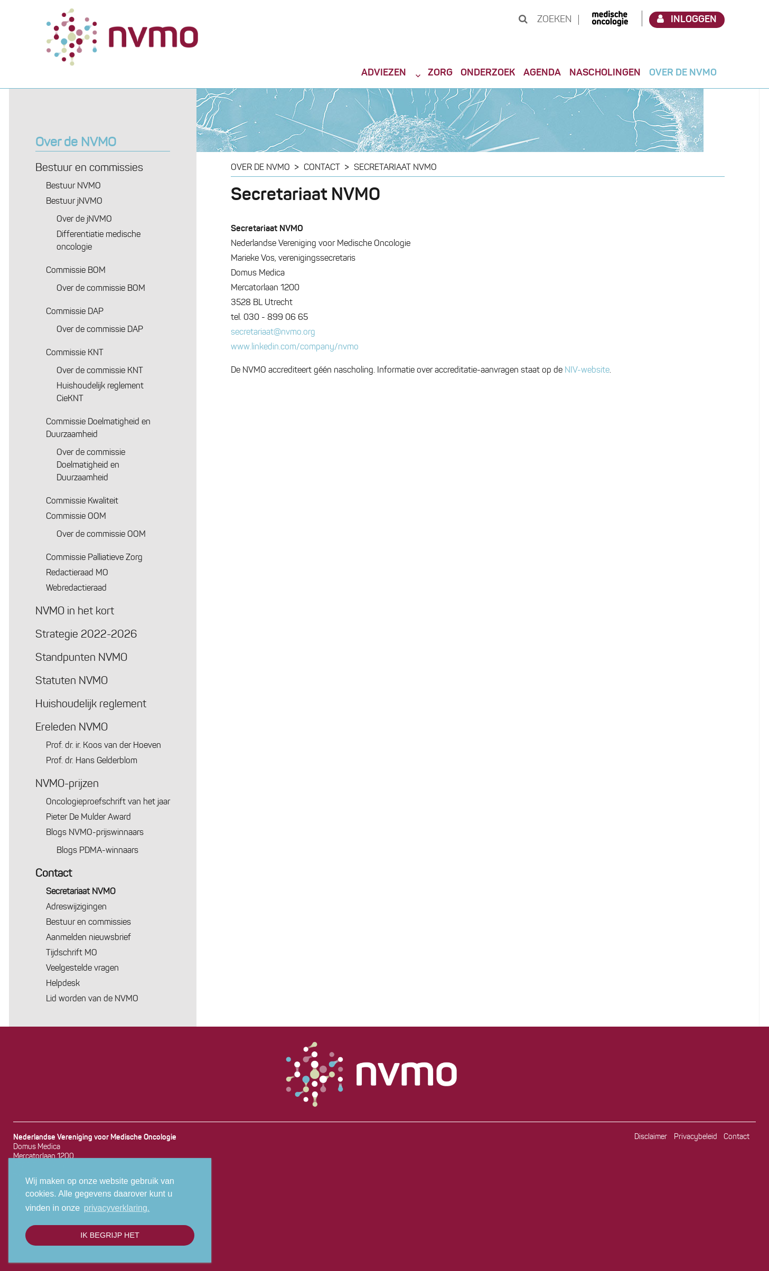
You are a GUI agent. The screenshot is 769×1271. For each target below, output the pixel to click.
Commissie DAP (75, 312)
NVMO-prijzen (67, 784)
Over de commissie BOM (101, 288)
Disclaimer (650, 1137)
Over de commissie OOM (101, 534)
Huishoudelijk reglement (90, 704)
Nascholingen (605, 73)
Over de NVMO (683, 73)
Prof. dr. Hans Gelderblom (91, 761)
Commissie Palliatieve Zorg (94, 558)
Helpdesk (63, 984)
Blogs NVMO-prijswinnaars (95, 833)
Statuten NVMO (71, 681)
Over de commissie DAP (100, 330)
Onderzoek (488, 73)
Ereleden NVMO (71, 728)
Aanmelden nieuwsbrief (88, 938)
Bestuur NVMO (73, 186)
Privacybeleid (695, 1137)
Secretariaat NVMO (81, 892)
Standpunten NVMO (81, 658)
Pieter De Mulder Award (88, 817)
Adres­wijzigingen (76, 907)
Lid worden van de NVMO (92, 999)
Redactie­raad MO (77, 573)
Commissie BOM (76, 271)
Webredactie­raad (76, 588)
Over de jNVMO (84, 219)
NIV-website (587, 370)
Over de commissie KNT (100, 371)
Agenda (542, 73)
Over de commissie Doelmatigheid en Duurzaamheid (91, 465)
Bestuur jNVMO (74, 201)
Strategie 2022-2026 (86, 635)
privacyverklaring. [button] (116, 1207)
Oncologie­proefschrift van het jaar (108, 802)
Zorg (440, 73)
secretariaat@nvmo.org (273, 332)
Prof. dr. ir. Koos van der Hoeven (103, 746)
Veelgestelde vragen (82, 968)
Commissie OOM (76, 517)
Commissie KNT (75, 353)
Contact (53, 874)
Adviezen (383, 73)
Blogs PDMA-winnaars (97, 851)
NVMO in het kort (74, 611)
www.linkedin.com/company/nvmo (295, 347)
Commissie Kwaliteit (82, 501)
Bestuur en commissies (89, 168)
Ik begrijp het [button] (109, 1235)
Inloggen (687, 19)
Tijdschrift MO (71, 953)
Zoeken (545, 20)
